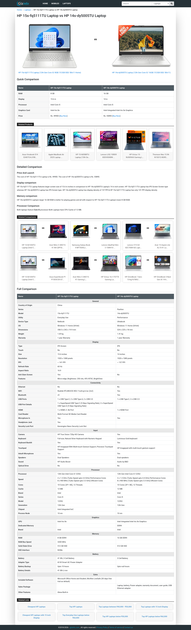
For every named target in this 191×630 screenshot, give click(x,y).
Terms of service (116, 627)
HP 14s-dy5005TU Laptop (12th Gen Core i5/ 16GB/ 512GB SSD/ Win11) (141, 72)
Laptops (67, 3)
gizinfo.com (74, 627)
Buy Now (63, 116)
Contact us (128, 627)
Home (45, 3)
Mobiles (55, 3)
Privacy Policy (102, 627)
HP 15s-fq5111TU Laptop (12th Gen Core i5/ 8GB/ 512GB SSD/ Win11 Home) (49, 72)
